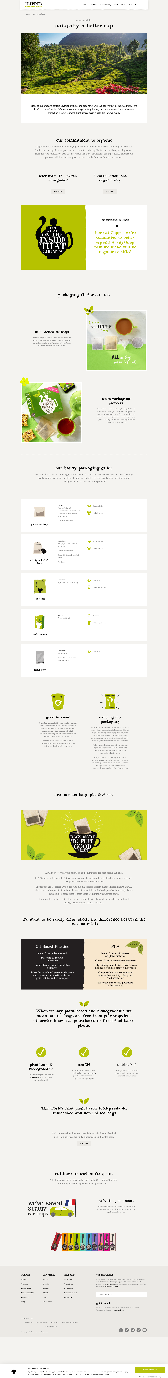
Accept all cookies (150, 1362)
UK (32, 1318)
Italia (75, 1318)
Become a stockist (70, 1293)
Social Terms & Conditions (70, 1322)
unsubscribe (111, 1284)
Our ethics (24, 1297)
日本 (103, 1318)
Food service (68, 1288)
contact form (119, 1310)
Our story (24, 1284)
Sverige (94, 1318)
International (68, 1297)
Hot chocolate (47, 1302)
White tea (46, 1293)
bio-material (35, 1078)
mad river (45, 1332)
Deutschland (57, 1318)
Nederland (81, 1318)
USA (99, 1318)
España (64, 1318)
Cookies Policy (55, 1322)
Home (23, 1279)
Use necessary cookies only (150, 1369)
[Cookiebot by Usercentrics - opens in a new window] (13, 1373)
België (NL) (38, 1318)
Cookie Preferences (51, 1326)
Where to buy (69, 1284)
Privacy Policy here (111, 1286)
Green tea (46, 1284)
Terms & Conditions (42, 1322)
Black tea (46, 1279)
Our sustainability (27, 1293)
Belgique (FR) (47, 1318)
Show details (112, 1374)
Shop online (68, 1279)
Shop (123, 4)
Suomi (88, 1318)
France (70, 1318)
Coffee (45, 1297)
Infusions (46, 1288)
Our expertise (26, 1288)
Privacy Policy (29, 1322)
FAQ (23, 1302)
